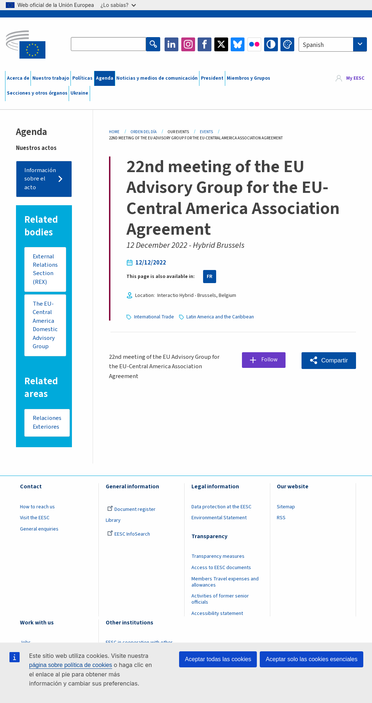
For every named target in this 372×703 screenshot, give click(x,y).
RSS (281, 519)
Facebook (204, 44)
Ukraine (79, 93)
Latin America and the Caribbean (221, 316)
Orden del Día (143, 132)
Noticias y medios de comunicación (157, 78)
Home (114, 132)
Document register (131, 510)
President (212, 78)
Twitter (221, 44)
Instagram (188, 44)
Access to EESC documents (221, 568)
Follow (270, 360)
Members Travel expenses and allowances (225, 582)
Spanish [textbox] (313, 45)
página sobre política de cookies (70, 665)
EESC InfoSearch (128, 535)
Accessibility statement (217, 614)
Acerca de (18, 78)
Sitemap (286, 508)
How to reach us (37, 508)
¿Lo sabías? (118, 5)
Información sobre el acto (40, 179)
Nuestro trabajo (50, 78)
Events (206, 132)
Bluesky (237, 44)
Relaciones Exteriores (47, 423)
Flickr (254, 44)
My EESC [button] (355, 78)
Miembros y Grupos (248, 78)
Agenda (104, 78)
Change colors (287, 44)
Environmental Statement (219, 519)
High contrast (271, 44)
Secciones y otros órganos (37, 93)
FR (210, 276)
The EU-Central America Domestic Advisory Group (45, 326)
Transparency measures (217, 557)
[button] (328, 360)
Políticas (82, 78)
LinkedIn (171, 44)
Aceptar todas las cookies (218, 659)
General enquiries (39, 530)
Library (113, 521)
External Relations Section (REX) (45, 269)
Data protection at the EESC (221, 508)
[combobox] (333, 44)
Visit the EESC (34, 519)
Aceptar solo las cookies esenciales (311, 659)
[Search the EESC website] (108, 44)
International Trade (154, 316)
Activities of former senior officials (220, 600)
